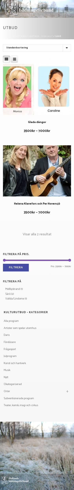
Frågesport (10, 349)
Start (16, 36)
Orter (7, 391)
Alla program (11, 321)
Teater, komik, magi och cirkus (21, 405)
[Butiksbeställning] (37, 48)
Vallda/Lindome (14, 299)
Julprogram (10, 356)
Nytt (6, 377)
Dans (7, 335)
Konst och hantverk (15, 363)
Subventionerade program (19, 398)
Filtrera (16, 267)
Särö (7, 294)
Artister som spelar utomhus (20, 328)
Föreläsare (10, 342)
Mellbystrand (12, 289)
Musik (7, 370)
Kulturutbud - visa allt (38, 36)
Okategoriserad (13, 384)
